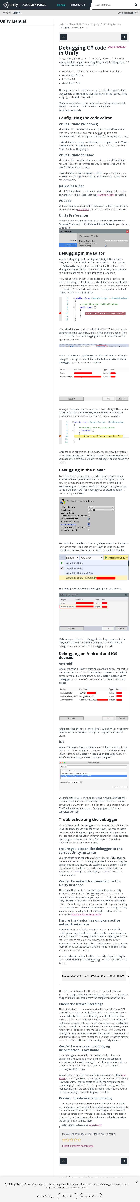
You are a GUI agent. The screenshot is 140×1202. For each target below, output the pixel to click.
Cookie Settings (45, 1196)
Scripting (95, 24)
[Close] (136, 1182)
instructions (83, 209)
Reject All (67, 1196)
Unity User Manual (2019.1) (73, 24)
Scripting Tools (111, 24)
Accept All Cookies (91, 1196)
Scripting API (77, 4)
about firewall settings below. (87, 914)
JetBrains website (106, 194)
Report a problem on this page (78, 1145)
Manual (61, 5)
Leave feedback (117, 46)
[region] (70, 1189)
